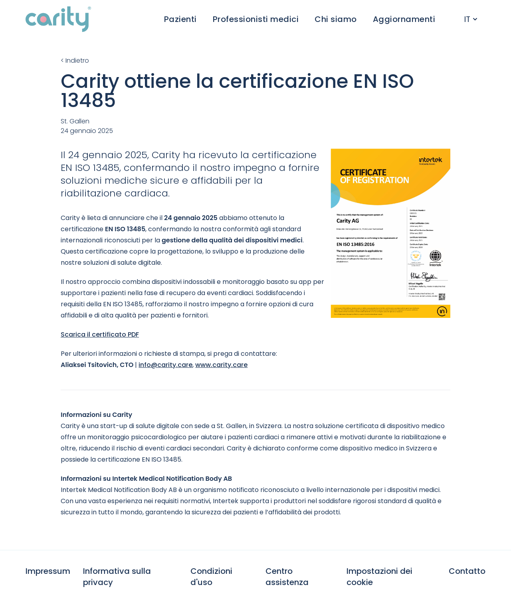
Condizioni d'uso (211, 576)
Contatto (467, 571)
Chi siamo (336, 19)
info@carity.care (165, 364)
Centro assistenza (287, 576)
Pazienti (180, 19)
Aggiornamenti (404, 19)
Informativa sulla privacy (117, 576)
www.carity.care (221, 364)
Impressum (48, 571)
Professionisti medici (256, 19)
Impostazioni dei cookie (379, 576)
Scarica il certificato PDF (100, 334)
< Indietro (75, 60)
